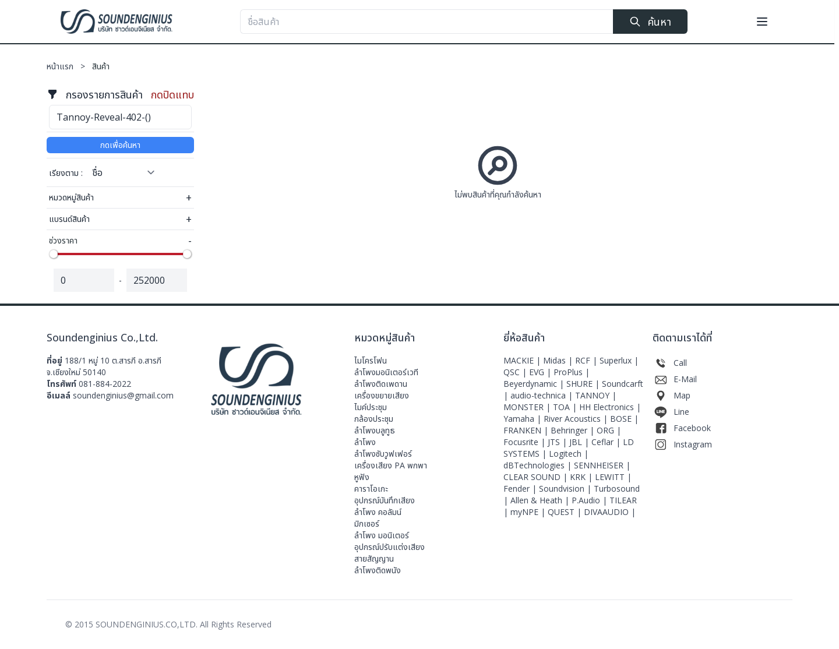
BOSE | (624, 418)
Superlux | (619, 360)
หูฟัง (361, 476)
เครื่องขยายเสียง (381, 395)
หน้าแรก (69, 66)
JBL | (580, 441)
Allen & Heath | (541, 500)
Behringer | (574, 430)
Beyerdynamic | (534, 383)
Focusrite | (525, 441)
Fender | (521, 488)
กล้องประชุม (373, 418)
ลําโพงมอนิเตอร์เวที (386, 372)
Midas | (559, 360)
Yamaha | (523, 418)
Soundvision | (566, 488)
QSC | (516, 372)
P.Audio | (590, 500)
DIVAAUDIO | (610, 511)
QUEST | (566, 511)
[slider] (54, 254)
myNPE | (529, 511)
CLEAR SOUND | (536, 476)
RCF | (587, 360)
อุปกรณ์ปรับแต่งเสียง (389, 546)
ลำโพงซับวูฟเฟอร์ (383, 453)
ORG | (609, 430)
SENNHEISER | (602, 465)
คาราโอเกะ (371, 488)
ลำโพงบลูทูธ (374, 430)
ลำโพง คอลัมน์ (377, 511)
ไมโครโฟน (370, 360)
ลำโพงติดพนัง (377, 570)
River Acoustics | (577, 418)
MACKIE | (523, 360)
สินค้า (101, 66)
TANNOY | (595, 395)
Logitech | (568, 453)
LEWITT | (613, 476)
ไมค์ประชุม (370, 406)
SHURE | (584, 383)
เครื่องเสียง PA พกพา (390, 465)
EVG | (541, 372)
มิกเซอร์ (366, 523)
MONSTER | (528, 406)
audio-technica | (542, 395)
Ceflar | (607, 441)
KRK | (582, 476)
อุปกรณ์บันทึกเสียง (384, 500)
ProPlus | (572, 372)
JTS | (558, 441)
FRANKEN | (527, 430)
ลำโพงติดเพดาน (380, 383)
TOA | (566, 406)
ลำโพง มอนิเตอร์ (381, 535)
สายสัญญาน (374, 558)
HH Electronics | (610, 406)
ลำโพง (365, 441)
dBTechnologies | (538, 465)
